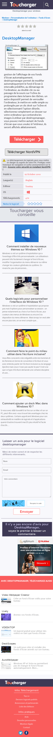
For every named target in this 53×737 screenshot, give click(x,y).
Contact (26, 727)
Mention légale (26, 724)
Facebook (28, 733)
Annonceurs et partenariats (26, 703)
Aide (27, 717)
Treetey (29, 186)
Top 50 (26, 696)
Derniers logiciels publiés (26, 699)
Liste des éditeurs (26, 706)
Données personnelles (26, 720)
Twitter (22, 733)
